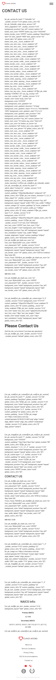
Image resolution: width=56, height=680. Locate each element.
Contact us (28, 660)
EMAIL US (8, 294)
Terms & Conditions (28, 570)
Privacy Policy (28, 574)
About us (28, 645)
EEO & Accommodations (28, 578)
